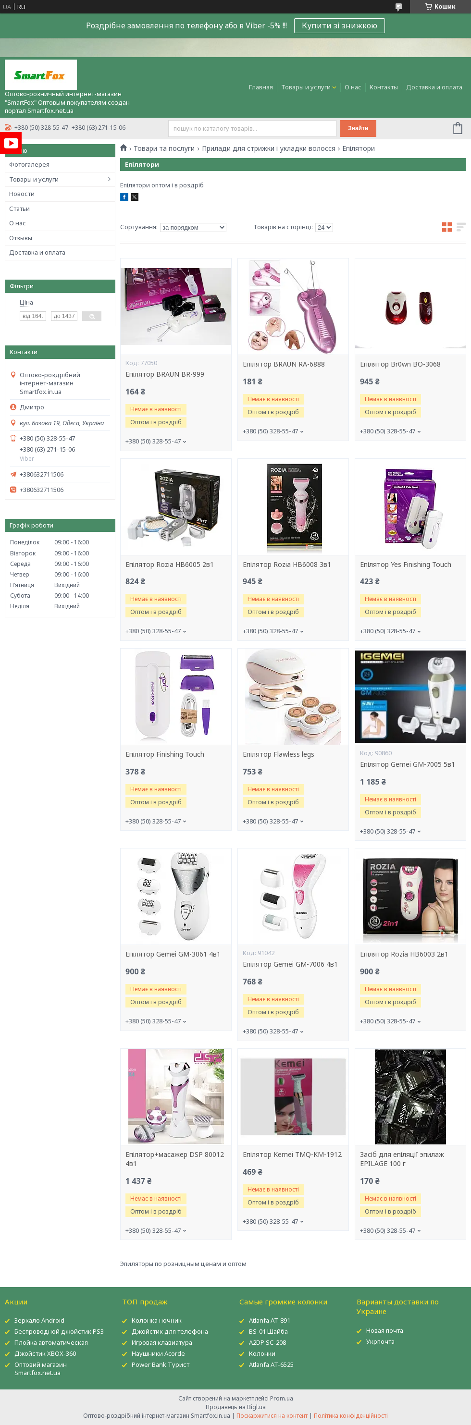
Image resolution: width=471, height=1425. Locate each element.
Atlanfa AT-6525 (271, 1364)
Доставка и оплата (434, 87)
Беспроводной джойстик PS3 (59, 1331)
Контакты (384, 87)
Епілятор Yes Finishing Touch (405, 564)
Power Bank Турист (160, 1364)
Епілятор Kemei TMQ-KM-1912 (292, 1154)
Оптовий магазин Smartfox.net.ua (40, 1368)
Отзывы (20, 237)
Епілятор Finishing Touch (164, 754)
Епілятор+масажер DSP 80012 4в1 (174, 1159)
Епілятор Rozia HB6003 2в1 (404, 954)
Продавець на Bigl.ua (236, 1407)
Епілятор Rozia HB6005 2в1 (169, 564)
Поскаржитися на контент (272, 1416)
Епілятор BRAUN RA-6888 (284, 364)
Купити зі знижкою (339, 25)
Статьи (19, 208)
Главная (261, 87)
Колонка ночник (157, 1320)
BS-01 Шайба (268, 1331)
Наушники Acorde (158, 1353)
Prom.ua (281, 1398)
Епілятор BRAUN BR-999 (164, 374)
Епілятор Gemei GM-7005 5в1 (407, 764)
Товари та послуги (164, 148)
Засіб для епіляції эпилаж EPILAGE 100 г (402, 1159)
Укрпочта (380, 1341)
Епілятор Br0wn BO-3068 (400, 364)
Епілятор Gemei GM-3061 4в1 (173, 954)
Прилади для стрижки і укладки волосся (268, 148)
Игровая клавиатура (162, 1342)
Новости (22, 193)
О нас (353, 87)
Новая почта (384, 1330)
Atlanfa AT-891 (269, 1320)
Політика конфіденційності (351, 1416)
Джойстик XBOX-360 (45, 1353)
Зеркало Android (39, 1320)
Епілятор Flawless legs (278, 754)
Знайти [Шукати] (358, 128)
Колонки (262, 1353)
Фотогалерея (29, 164)
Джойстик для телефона (170, 1331)
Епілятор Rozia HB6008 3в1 (287, 564)
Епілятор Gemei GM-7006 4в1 (290, 964)
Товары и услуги (306, 87)
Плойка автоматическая (51, 1342)
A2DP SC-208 (267, 1342)
